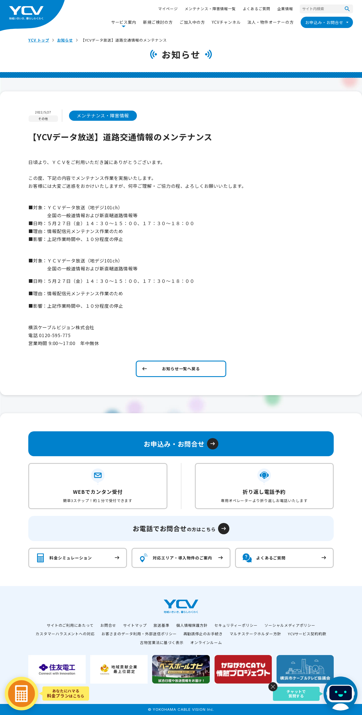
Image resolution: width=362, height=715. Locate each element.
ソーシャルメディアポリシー (289, 625)
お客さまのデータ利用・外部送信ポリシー (139, 633)
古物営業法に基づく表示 (162, 642)
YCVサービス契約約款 (307, 633)
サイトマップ (135, 625)
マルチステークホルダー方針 (255, 633)
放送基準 (161, 625)
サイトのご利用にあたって (70, 625)
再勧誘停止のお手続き (203, 633)
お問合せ (108, 625)
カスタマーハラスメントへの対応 (65, 633)
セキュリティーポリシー (236, 625)
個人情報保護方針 (192, 625)
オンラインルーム (206, 642)
